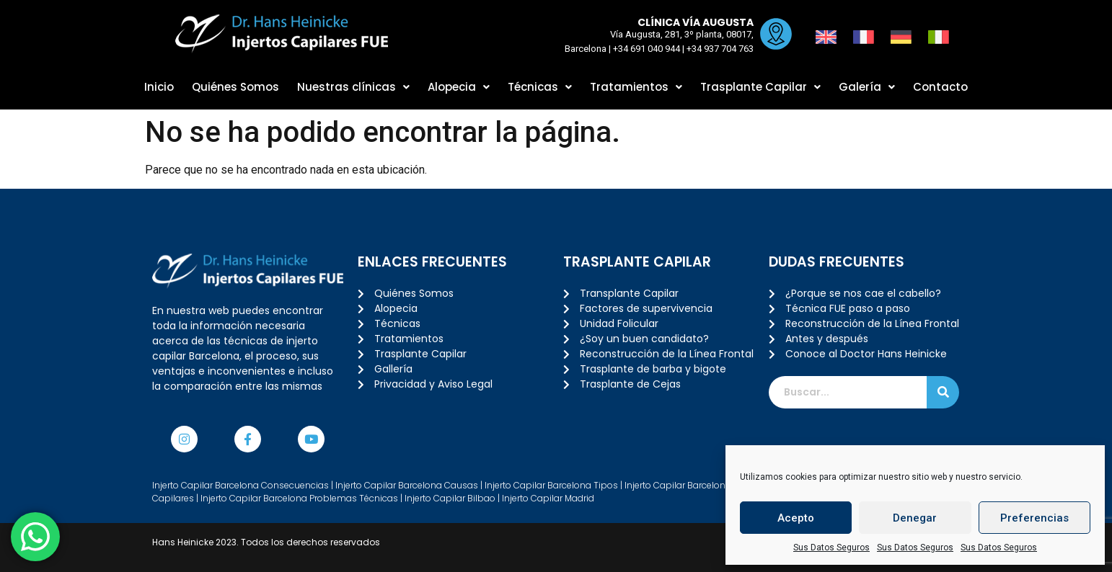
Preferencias (1034, 517)
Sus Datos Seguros (831, 547)
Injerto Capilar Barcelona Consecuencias (240, 485)
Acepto (795, 517)
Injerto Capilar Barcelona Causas (406, 485)
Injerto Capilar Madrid (548, 498)
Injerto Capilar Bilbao (450, 498)
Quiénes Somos (235, 86)
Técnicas (540, 86)
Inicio (159, 86)
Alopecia (459, 86)
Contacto (940, 86)
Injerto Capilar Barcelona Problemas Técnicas (299, 498)
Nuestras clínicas (353, 86)
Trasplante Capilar (760, 86)
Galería (867, 86)
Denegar (915, 517)
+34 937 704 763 (719, 48)
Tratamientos (636, 86)
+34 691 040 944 (645, 48)
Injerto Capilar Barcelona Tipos (551, 485)
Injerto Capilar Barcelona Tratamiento (706, 485)
